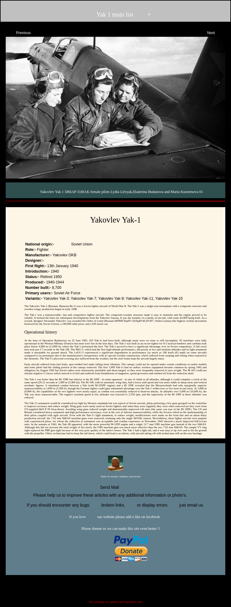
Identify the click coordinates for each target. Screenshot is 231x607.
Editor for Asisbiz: (115, 477)
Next (216, 32)
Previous (18, 32)
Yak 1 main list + (115, 15)
